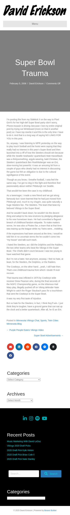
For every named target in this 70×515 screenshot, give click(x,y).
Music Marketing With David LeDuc (24, 441)
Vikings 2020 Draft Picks (18, 445)
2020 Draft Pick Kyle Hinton (20, 450)
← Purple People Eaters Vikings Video (25, 330)
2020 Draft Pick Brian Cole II (21, 454)
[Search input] (24, 473)
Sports (43, 320)
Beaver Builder (50, 510)
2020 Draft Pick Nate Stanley (21, 459)
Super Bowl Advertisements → (48, 335)
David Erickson (36, 83)
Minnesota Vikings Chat (27, 320)
